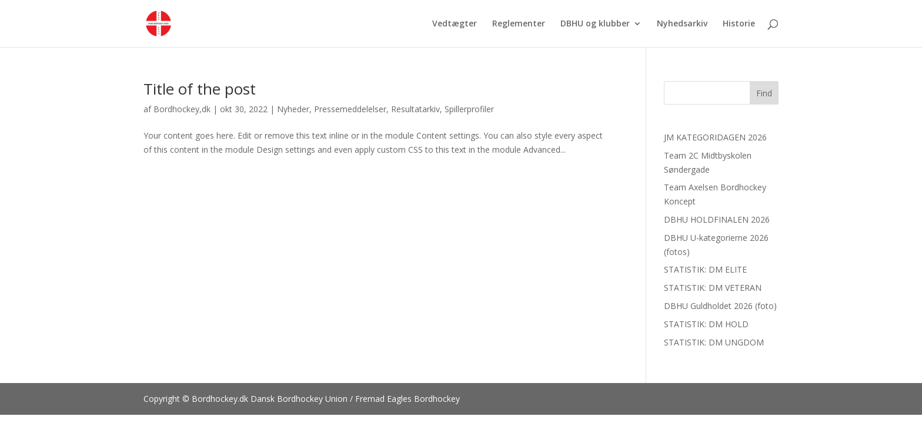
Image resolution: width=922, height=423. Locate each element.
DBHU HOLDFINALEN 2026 (717, 219)
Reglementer (518, 24)
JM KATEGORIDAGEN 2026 (715, 137)
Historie (739, 24)
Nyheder (293, 109)
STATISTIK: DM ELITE (705, 269)
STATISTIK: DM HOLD (706, 324)
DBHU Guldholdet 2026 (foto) (720, 305)
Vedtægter (454, 24)
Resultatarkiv (415, 109)
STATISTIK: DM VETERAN (712, 287)
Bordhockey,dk (182, 109)
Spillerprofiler (469, 109)
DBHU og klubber (595, 24)
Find (764, 93)
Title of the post (199, 88)
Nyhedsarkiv (682, 24)
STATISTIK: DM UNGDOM (714, 342)
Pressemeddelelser (350, 109)
